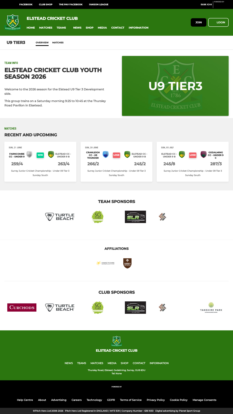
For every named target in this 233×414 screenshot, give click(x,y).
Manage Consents (204, 400)
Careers (77, 400)
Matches (58, 42)
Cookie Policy (178, 400)
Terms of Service (131, 400)
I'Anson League (98, 4)
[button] (30, 27)
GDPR (111, 400)
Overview (42, 42)
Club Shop (45, 4)
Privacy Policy (156, 400)
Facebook (25, 4)
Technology (94, 400)
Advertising (58, 400)
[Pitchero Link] (221, 6)
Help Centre (25, 400)
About (42, 400)
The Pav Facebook (70, 4)
